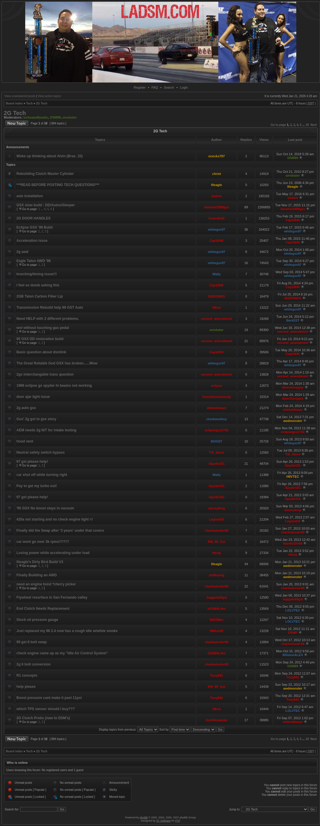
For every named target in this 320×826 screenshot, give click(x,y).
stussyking (216, 508)
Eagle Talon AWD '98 (33, 261)
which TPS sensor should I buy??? (45, 709)
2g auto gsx (26, 408)
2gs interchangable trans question (45, 374)
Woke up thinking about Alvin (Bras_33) (49, 156)
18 (307, 124)
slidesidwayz (216, 408)
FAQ (155, 87)
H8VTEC (292, 476)
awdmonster (292, 421)
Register (140, 87)
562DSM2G (216, 296)
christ (216, 173)
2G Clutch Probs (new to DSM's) (43, 718)
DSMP (292, 632)
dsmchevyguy (292, 387)
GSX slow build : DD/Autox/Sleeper (45, 205)
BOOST (216, 441)
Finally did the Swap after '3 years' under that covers (60, 530)
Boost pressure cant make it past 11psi (49, 698)
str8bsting (216, 575)
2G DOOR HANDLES (33, 218)
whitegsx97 (216, 229)
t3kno (216, 307)
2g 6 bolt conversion (33, 664)
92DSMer (216, 619)
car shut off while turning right (41, 475)
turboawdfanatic (35, 117)
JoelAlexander (216, 720)
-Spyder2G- (216, 463)
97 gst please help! (32, 462)
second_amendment (216, 318)
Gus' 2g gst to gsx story (36, 419)
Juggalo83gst (216, 597)
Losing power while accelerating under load (52, 553)
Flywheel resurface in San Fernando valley (51, 597)
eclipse (216, 385)
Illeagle (216, 185)
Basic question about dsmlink (41, 352)
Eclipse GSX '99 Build (34, 227)
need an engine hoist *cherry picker (46, 584)
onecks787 (216, 156)
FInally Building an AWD (36, 575)
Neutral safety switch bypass (40, 452)
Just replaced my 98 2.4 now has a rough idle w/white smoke (67, 631)
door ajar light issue (33, 397)
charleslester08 (216, 530)
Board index (14, 103)
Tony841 (216, 675)
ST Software (163, 820)
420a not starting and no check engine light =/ (54, 519)
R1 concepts (26, 675)
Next (313, 124)
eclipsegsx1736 (217, 430)
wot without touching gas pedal (42, 328)
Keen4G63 (216, 218)
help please (25, 687)
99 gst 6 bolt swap (31, 642)
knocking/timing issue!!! (36, 274)
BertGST (292, 320)
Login (184, 87)
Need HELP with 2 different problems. (47, 319)
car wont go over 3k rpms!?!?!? (42, 542)
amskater (70, 117)
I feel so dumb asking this (37, 285)
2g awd (22, 252)
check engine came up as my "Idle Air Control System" (62, 653)
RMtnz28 (216, 631)
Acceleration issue (31, 241)
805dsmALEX (292, 655)
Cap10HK (293, 220)
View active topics (49, 96)
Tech (29, 103)
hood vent (24, 441)
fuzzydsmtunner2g (216, 396)
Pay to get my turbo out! (36, 486)
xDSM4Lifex (216, 608)
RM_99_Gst (216, 541)
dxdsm (216, 196)
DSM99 (55, 117)
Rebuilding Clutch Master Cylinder (45, 174)
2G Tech (41, 103)
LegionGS (216, 519)
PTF (177, 820)
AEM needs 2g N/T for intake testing (46, 430)
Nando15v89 (292, 543)
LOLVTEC (292, 610)
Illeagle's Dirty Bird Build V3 (39, 562)
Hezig (216, 553)
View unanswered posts (19, 96)
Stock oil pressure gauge (37, 620)
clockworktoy (216, 419)
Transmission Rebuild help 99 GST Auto (49, 307)
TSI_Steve (216, 452)
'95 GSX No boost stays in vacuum (45, 508)
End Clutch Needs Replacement (42, 609)
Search (169, 87)
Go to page (278, 124)
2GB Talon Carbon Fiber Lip (39, 296)
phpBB (144, 817)
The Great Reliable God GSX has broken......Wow (57, 363)
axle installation (29, 196)
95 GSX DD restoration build (40, 339)
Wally (216, 274)
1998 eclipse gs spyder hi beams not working (54, 386)
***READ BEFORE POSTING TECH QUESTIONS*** (57, 185)
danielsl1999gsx (216, 207)
